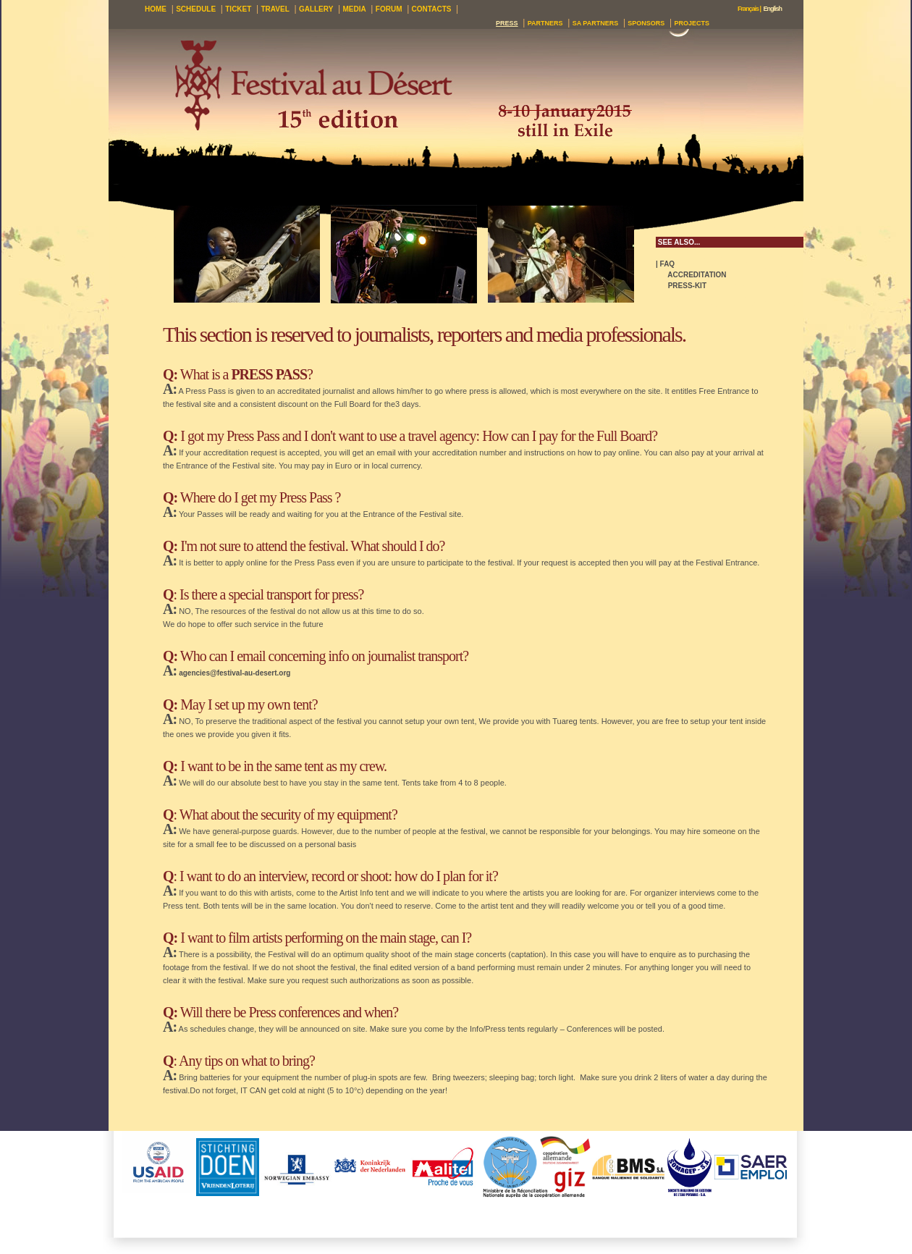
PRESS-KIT (681, 286)
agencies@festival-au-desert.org (234, 673)
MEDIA (354, 9)
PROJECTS (691, 23)
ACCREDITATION (691, 275)
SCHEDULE (196, 9)
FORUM (389, 9)
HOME (155, 9)
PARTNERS (545, 23)
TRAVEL (275, 9)
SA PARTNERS (596, 23)
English (772, 8)
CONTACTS (432, 9)
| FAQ (665, 264)
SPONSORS (646, 23)
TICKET (238, 9)
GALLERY (316, 9)
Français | (749, 8)
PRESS (507, 23)
